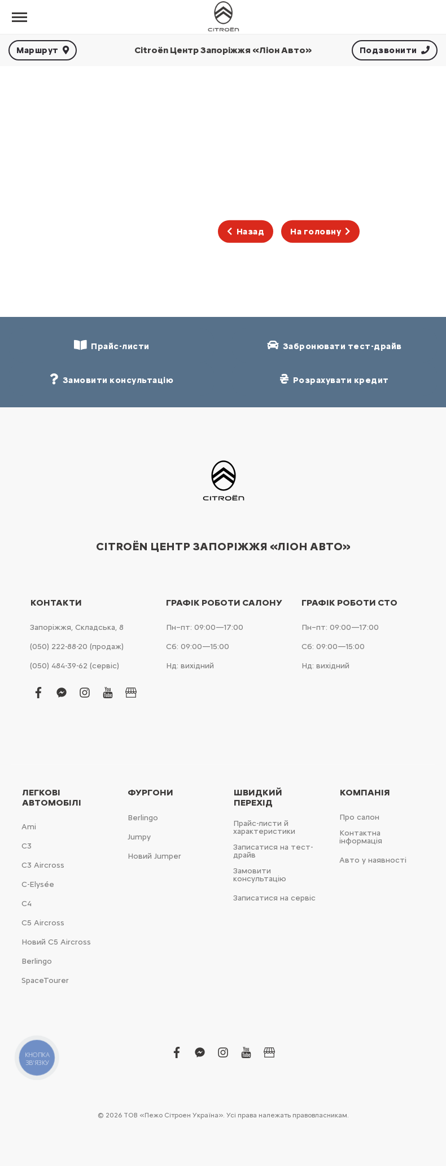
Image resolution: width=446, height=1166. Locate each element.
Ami (28, 827)
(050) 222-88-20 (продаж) (77, 646)
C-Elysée (37, 884)
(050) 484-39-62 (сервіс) (74, 666)
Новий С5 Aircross (56, 942)
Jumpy (139, 837)
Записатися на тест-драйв (273, 851)
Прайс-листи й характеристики (264, 827)
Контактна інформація (360, 837)
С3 (26, 846)
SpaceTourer (45, 980)
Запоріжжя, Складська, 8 (77, 627)
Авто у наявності (372, 860)
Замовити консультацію (259, 875)
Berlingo (36, 961)
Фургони (150, 793)
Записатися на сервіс (274, 898)
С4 (26, 903)
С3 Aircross (42, 865)
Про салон (359, 817)
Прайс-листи (112, 345)
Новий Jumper (154, 856)
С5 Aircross (42, 923)
